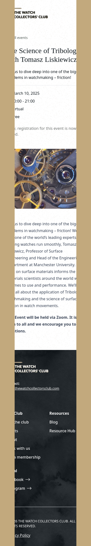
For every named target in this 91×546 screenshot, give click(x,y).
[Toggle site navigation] (80, 12)
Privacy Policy (18, 535)
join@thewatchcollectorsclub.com (32, 388)
